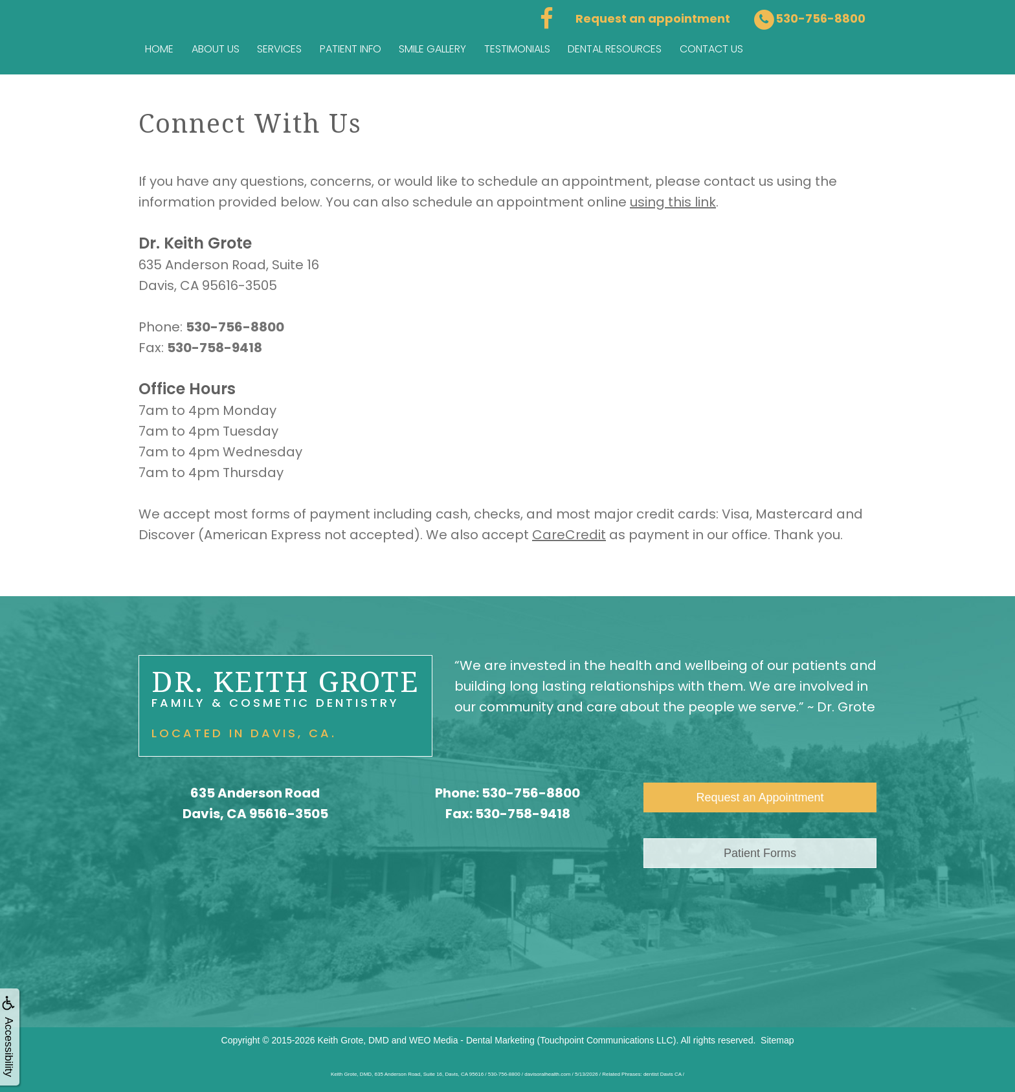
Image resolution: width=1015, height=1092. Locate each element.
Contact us (711, 48)
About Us (216, 49)
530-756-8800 (531, 793)
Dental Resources (615, 48)
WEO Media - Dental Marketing (472, 1040)
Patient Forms (760, 853)
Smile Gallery (432, 48)
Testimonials (517, 49)
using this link (673, 202)
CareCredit (569, 535)
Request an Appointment (759, 797)
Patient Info (350, 49)
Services (279, 49)
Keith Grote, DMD (352, 1040)
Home (159, 48)
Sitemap (777, 1040)
